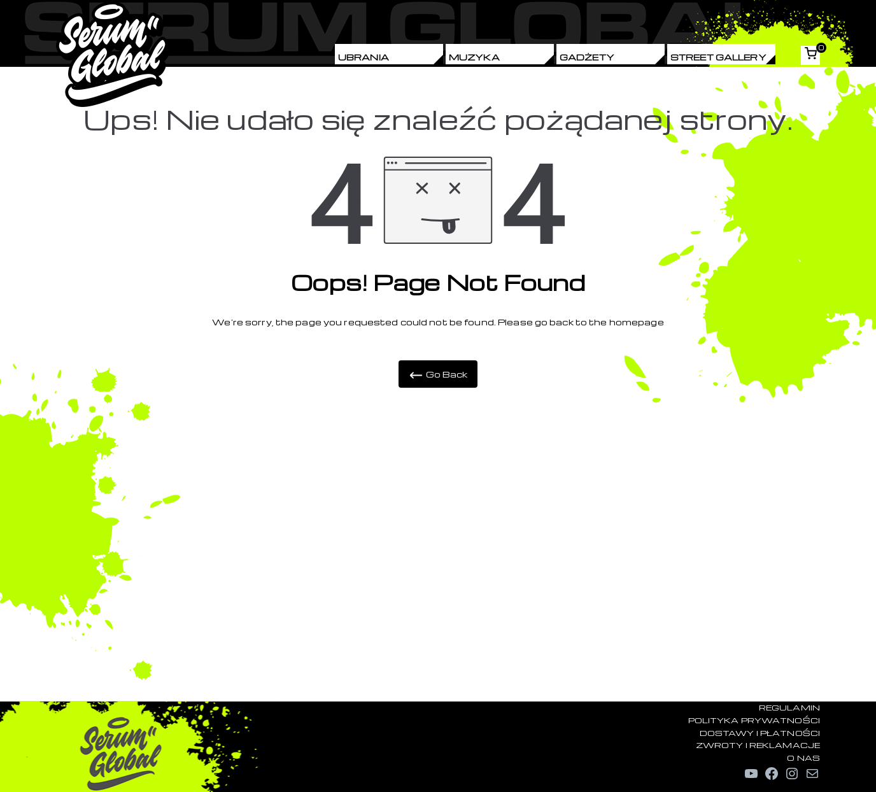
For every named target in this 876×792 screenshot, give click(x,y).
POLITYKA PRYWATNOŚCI (754, 720)
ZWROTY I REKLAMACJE (758, 745)
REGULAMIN (789, 707)
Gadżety (587, 57)
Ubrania (363, 57)
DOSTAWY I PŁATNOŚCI (760, 733)
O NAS (803, 758)
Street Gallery (718, 57)
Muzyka (474, 57)
